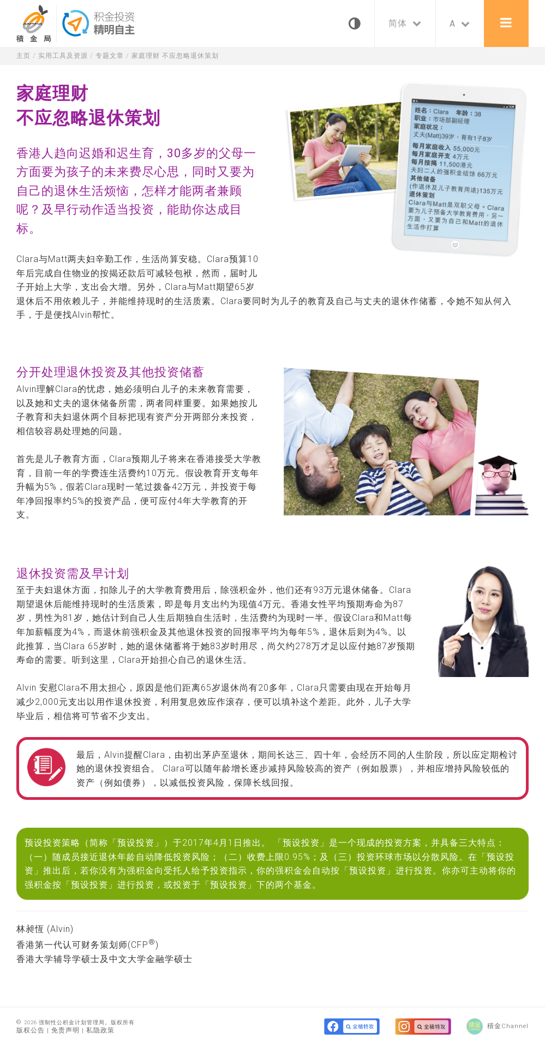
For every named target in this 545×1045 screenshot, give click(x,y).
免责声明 (65, 1030)
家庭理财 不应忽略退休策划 (185, 55)
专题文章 (115, 55)
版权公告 (30, 1030)
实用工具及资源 (66, 55)
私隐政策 (100, 1030)
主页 (24, 55)
